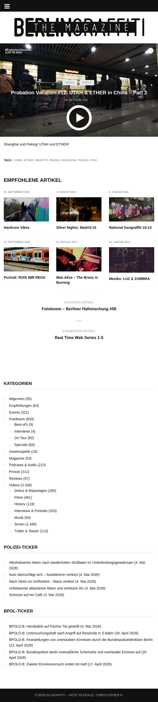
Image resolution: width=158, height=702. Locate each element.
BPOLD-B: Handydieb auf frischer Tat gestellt (44, 626)
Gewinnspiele (19, 452)
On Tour (20, 438)
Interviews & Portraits (30, 511)
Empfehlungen (20, 406)
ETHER (28, 160)
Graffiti (41, 160)
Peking (54, 160)
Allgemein (16, 399)
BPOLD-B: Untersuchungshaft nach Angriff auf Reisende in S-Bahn (61, 633)
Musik (19, 518)
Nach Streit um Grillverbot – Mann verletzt (41, 581)
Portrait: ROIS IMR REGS (24, 278)
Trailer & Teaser (26, 531)
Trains (83, 160)
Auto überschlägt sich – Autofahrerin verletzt (43, 575)
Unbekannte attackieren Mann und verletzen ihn (46, 588)
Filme (18, 497)
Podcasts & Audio (23, 465)
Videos (87, 82)
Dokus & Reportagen (30, 491)
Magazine (16, 458)
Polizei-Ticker (21, 547)
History (19, 504)
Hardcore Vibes (16, 228)
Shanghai (68, 160)
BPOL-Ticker (18, 611)
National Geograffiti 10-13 (130, 228)
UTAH (93, 160)
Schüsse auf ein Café (25, 595)
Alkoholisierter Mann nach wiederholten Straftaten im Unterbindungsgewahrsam (71, 562)
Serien (69, 82)
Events (14, 412)
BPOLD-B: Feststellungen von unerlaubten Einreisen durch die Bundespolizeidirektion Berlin (81, 640)
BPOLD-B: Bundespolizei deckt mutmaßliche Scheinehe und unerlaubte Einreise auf (74, 652)
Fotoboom (17, 419)
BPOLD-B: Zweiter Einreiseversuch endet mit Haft (48, 664)
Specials (21, 445)
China (18, 160)
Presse (14, 472)
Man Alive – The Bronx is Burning (77, 280)
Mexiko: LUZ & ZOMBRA (129, 279)
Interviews (22, 431)
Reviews (15, 478)
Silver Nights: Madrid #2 (76, 228)
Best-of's (21, 425)
